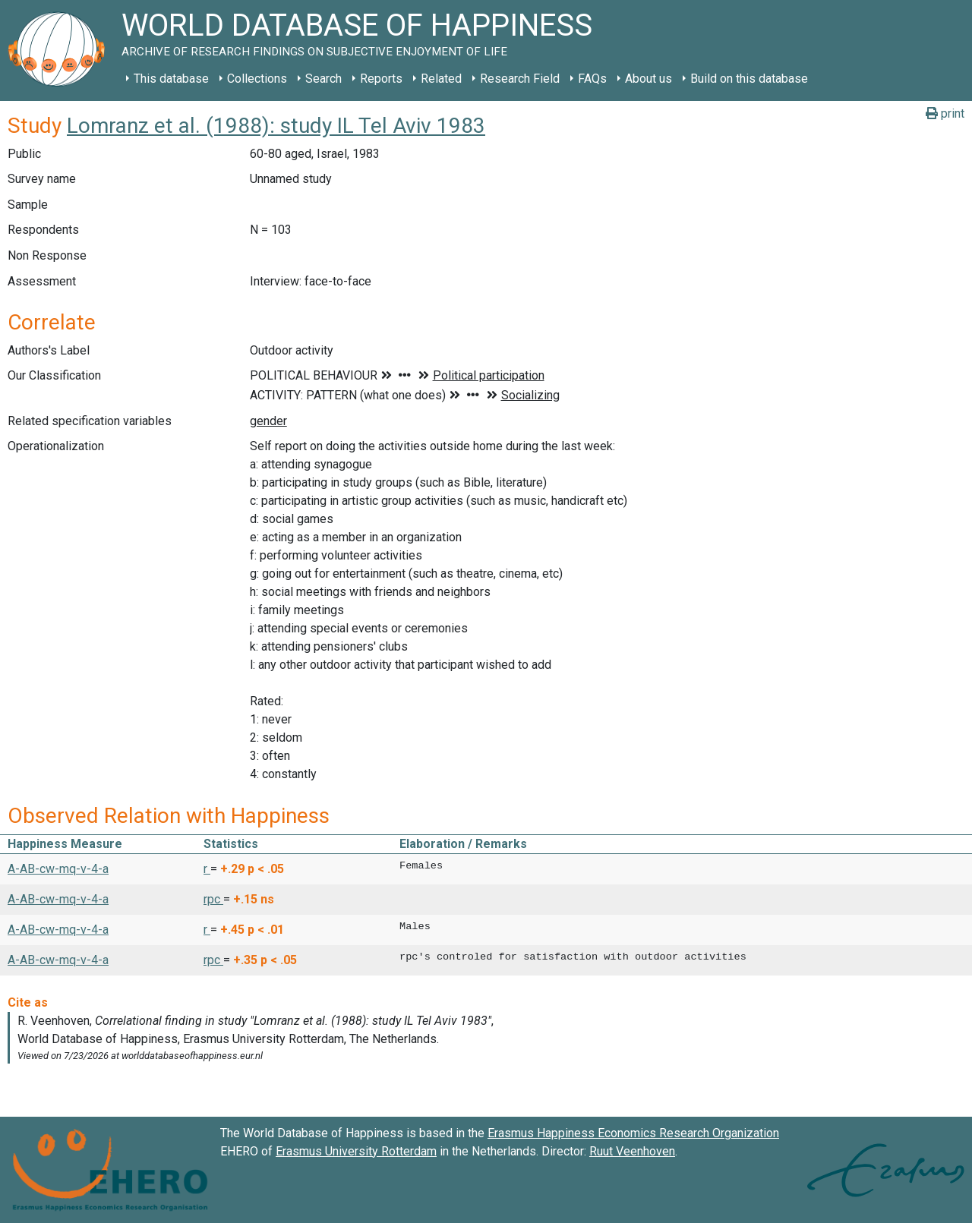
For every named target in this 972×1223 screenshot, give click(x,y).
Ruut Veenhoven (632, 1151)
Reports (381, 78)
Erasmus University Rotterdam (356, 1151)
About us (648, 78)
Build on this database (749, 78)
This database (171, 78)
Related (441, 78)
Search (323, 78)
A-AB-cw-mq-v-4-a (58, 869)
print (945, 113)
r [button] (207, 869)
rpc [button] (213, 899)
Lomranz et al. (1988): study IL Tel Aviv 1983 (276, 125)
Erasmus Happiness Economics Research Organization (633, 1133)
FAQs (592, 78)
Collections (257, 78)
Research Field (520, 78)
